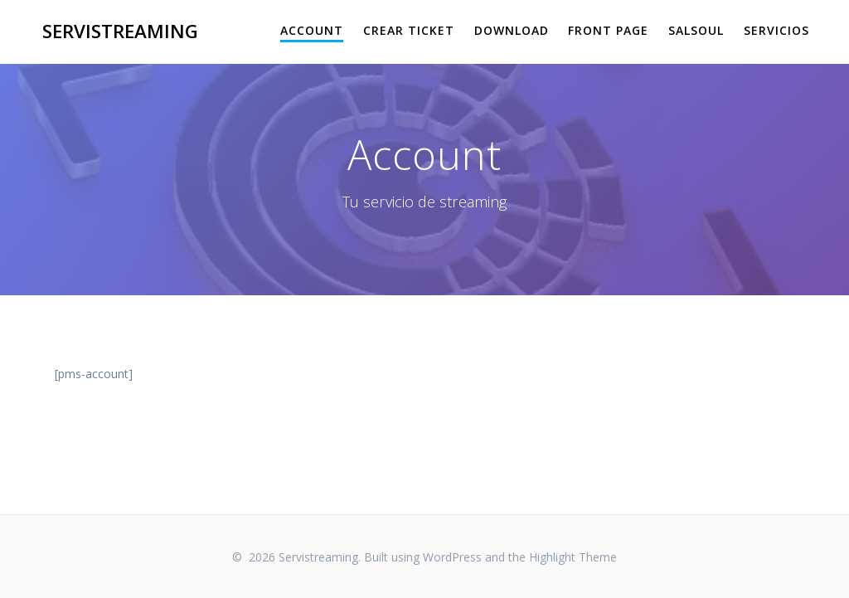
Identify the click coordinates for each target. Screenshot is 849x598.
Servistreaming (120, 31)
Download (511, 30)
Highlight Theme (573, 557)
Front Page (608, 30)
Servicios (776, 30)
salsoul (696, 30)
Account (311, 30)
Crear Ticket (408, 30)
